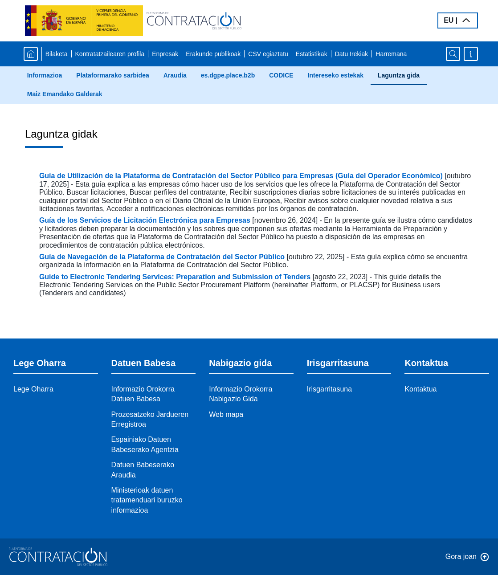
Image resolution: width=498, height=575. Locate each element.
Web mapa (226, 414)
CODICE (281, 75)
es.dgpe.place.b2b (228, 75)
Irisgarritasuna (329, 389)
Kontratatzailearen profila (110, 53)
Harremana (391, 53)
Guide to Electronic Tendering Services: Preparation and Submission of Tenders (176, 277)
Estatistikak (311, 53)
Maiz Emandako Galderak (64, 94)
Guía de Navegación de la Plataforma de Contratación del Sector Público (163, 257)
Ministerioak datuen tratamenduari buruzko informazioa (147, 500)
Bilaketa (56, 53)
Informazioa (44, 75)
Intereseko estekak (335, 75)
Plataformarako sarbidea (112, 75)
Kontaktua (420, 389)
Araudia (175, 75)
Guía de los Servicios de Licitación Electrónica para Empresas (145, 220)
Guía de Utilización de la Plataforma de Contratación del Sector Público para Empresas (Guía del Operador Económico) (242, 175)
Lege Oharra (33, 389)
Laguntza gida (399, 75)
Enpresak (165, 53)
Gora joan (461, 556)
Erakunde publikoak (213, 53)
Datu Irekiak (351, 53)
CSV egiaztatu (268, 53)
